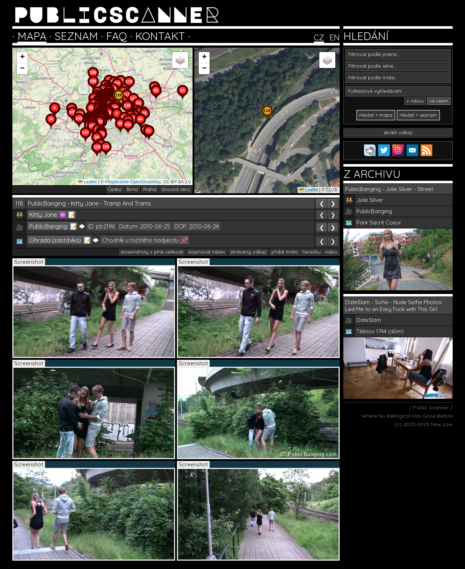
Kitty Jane (43, 214)
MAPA (31, 36)
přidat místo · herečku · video (304, 252)
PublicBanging (48, 226)
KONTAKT (160, 36)
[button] (148, 140)
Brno (132, 189)
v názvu (415, 101)
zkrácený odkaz (248, 252)
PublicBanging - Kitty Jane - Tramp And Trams (89, 203)
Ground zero (175, 189)
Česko (115, 189)
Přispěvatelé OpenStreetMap (133, 181)
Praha (149, 189)
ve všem (438, 101)
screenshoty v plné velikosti (152, 252)
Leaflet (87, 181)
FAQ (116, 36)
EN (334, 37)
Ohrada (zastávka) (55, 240)
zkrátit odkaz (398, 132)
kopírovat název (207, 252)
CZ (319, 37)
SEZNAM (76, 36)
